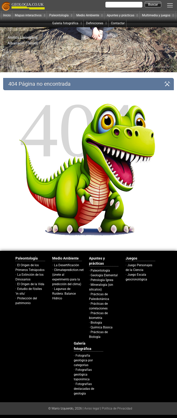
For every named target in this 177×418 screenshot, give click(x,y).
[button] (174, 5)
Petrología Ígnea (102, 280)
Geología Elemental (104, 275)
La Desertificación (66, 265)
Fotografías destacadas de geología (84, 388)
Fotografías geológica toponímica (83, 374)
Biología (96, 322)
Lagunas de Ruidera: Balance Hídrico (64, 293)
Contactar (118, 23)
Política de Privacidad (117, 408)
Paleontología (100, 270)
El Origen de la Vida (30, 284)
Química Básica (102, 327)
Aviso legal (91, 408)
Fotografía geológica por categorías (83, 360)
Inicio (7, 15)
